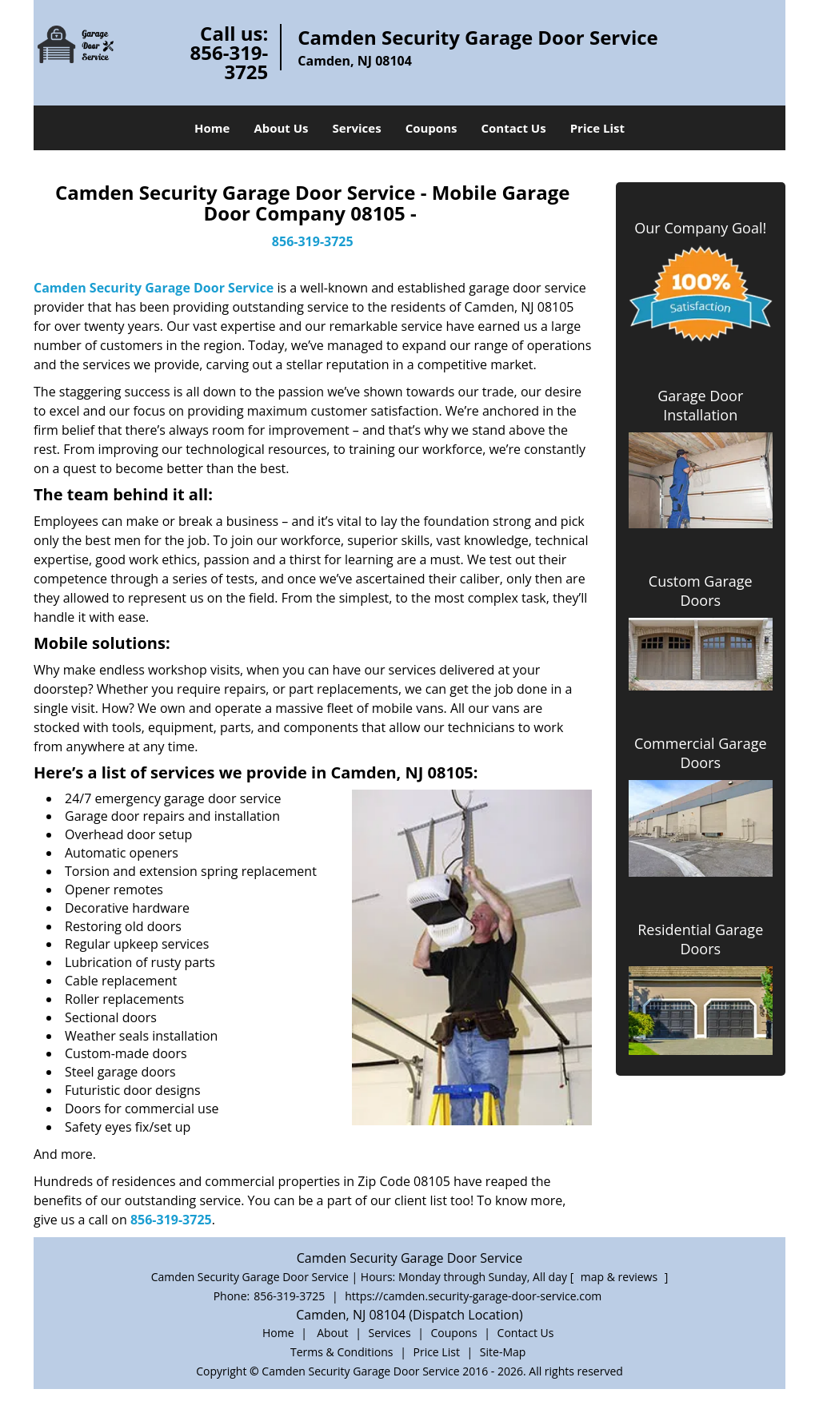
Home (212, 128)
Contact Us (513, 128)
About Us (281, 128)
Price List (597, 128)
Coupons (431, 128)
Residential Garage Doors (700, 939)
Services (357, 128)
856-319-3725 (229, 62)
